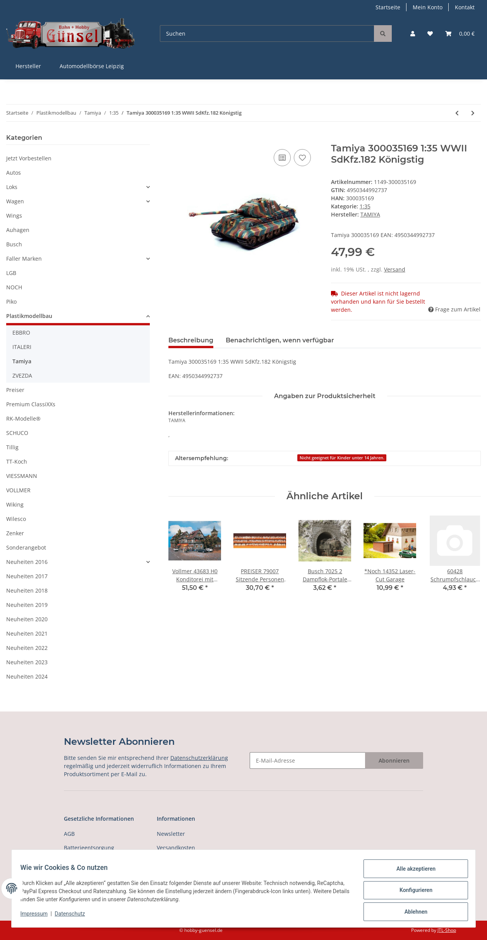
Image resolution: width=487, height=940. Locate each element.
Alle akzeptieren (412, 872)
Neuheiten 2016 (27, 561)
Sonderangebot (26, 547)
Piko (11, 301)
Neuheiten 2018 (27, 590)
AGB (69, 833)
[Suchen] (267, 33)
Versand (394, 269)
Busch (14, 244)
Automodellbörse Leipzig (92, 66)
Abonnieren (394, 760)
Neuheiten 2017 (27, 576)
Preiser (15, 390)
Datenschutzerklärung (199, 757)
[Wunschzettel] (430, 33)
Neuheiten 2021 (27, 633)
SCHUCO (17, 432)
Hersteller (28, 66)
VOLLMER (18, 490)
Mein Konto (427, 7)
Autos (13, 172)
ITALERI (21, 347)
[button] (412, 33)
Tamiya (21, 361)
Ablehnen (412, 912)
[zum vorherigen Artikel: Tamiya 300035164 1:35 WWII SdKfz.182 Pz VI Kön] (457, 113)
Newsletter (171, 833)
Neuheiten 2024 (27, 676)
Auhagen (17, 230)
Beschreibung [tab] (190, 340)
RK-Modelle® (23, 418)
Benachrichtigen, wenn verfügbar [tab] (280, 340)
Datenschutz (73, 916)
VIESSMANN (21, 475)
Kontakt (465, 7)
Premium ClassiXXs (30, 404)
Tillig (12, 447)
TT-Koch (16, 461)
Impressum (37, 916)
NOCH (14, 287)
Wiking (15, 504)
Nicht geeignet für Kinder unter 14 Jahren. (342, 458)
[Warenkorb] (460, 33)
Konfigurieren (412, 892)
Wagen (15, 201)
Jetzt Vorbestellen (28, 158)
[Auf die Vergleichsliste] (282, 157)
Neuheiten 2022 (27, 647)
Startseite (388, 7)
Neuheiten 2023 (27, 662)
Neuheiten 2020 (27, 619)
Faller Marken (24, 258)
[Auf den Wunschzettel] (302, 157)
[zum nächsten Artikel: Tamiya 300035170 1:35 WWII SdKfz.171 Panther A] (473, 113)
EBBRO (21, 332)
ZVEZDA (22, 375)
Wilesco (16, 518)
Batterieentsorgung (89, 847)
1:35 (365, 206)
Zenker (15, 533)
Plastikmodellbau (29, 316)
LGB (11, 273)
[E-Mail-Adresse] (307, 760)
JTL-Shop (446, 930)
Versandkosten (176, 847)
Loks (11, 187)
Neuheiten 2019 (27, 604)
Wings (14, 215)
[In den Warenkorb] (174, 138)
